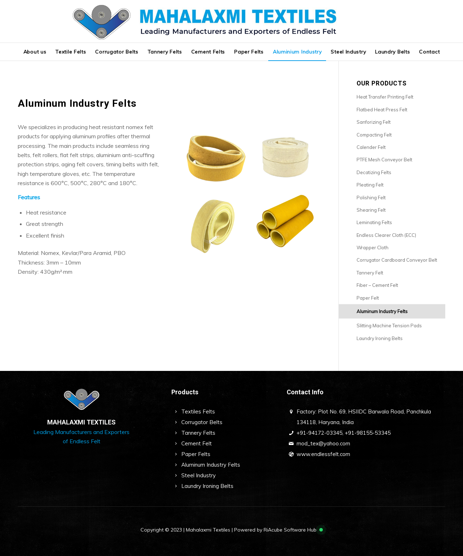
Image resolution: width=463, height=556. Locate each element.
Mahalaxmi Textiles (208, 530)
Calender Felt (371, 147)
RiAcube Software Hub (290, 530)
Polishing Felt (371, 197)
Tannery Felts (198, 432)
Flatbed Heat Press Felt (382, 109)
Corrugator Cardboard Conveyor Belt (397, 260)
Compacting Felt (374, 135)
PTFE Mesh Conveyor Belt (384, 159)
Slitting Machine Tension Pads (389, 325)
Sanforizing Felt (374, 122)
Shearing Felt (371, 210)
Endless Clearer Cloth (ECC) (386, 235)
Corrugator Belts (201, 422)
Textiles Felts (198, 411)
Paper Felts (195, 454)
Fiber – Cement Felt (377, 285)
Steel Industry (198, 475)
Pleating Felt (370, 185)
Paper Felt (368, 298)
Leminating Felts (374, 222)
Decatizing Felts (374, 172)
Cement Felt (196, 443)
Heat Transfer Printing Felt (385, 97)
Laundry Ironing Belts (380, 338)
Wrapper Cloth (372, 247)
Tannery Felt (370, 273)
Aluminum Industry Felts (382, 311)
